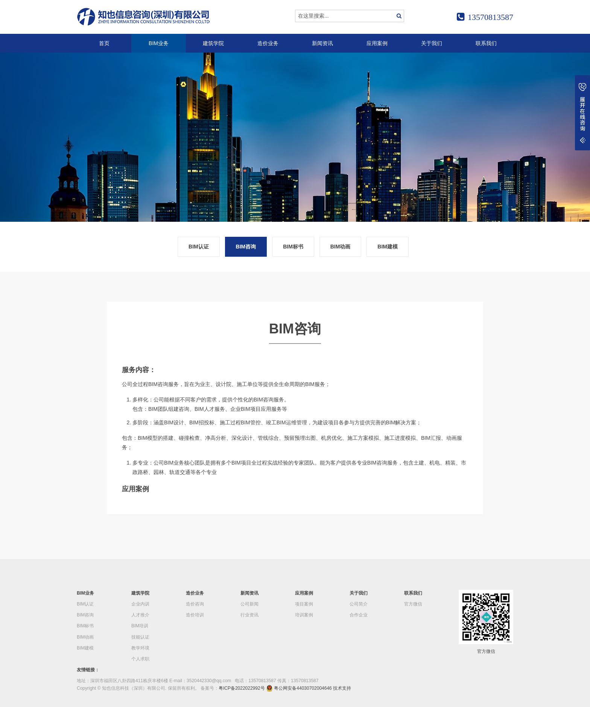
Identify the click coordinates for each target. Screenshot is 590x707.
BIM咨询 (246, 247)
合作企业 (359, 615)
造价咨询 (195, 604)
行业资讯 (249, 615)
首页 (104, 43)
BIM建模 (387, 247)
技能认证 (140, 637)
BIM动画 (340, 247)
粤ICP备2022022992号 (242, 688)
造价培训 (195, 615)
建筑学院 (213, 43)
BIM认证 (199, 247)
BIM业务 (159, 43)
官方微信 (413, 604)
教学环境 (140, 648)
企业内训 (140, 604)
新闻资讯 (322, 43)
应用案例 (377, 43)
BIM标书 (293, 247)
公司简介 (359, 604)
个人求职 (140, 659)
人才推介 (140, 615)
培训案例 (304, 615)
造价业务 (267, 43)
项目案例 (304, 604)
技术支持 (342, 688)
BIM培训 (139, 625)
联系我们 (486, 43)
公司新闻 (249, 604)
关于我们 (431, 43)
